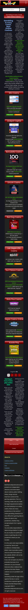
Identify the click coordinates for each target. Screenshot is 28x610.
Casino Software (9, 470)
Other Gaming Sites (14, 444)
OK (6, 605)
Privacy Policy (14, 605)
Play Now (10, 114)
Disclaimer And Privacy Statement (14, 452)
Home (11, 440)
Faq (6, 465)
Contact (14, 448)
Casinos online (9, 461)
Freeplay (7, 468)
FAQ (17, 440)
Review (18, 114)
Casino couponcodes (11, 463)
